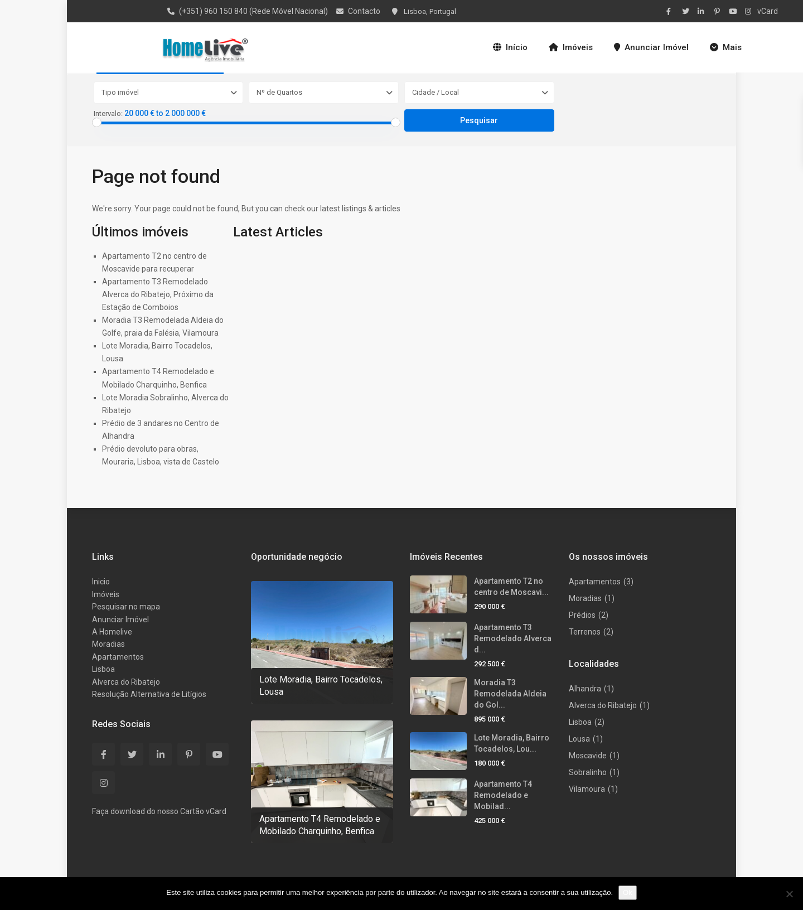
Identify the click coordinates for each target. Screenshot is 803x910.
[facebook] (671, 11)
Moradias (108, 644)
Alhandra (585, 688)
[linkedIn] (702, 11)
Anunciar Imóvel (651, 47)
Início (510, 47)
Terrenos (585, 631)
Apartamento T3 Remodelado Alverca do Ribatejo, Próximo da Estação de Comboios (158, 294)
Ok (627, 892)
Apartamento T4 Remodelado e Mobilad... (503, 795)
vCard (767, 11)
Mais (726, 47)
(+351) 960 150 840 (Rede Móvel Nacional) (253, 11)
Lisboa (103, 669)
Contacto (364, 11)
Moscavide (588, 755)
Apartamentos (118, 656)
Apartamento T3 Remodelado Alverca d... (513, 638)
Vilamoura (587, 789)
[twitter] (687, 11)
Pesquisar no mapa (126, 606)
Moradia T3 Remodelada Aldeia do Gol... (510, 693)
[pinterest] (718, 11)
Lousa (579, 738)
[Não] (789, 893)
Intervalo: (108, 114)
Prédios (582, 615)
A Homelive (112, 631)
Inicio (101, 581)
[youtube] (734, 11)
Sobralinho (588, 772)
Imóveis (571, 47)
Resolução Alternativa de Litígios (149, 694)
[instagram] (749, 11)
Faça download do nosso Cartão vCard (159, 811)
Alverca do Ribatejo (126, 681)
